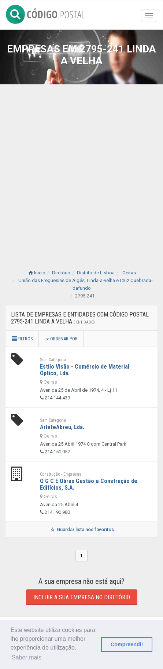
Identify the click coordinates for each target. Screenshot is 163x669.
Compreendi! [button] (127, 644)
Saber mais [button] (26, 657)
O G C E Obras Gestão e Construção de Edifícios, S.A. (88, 484)
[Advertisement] (81, 169)
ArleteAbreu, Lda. (62, 427)
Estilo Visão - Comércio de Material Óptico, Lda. (84, 370)
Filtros (22, 338)
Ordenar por (62, 338)
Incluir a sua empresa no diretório (81, 597)
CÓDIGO (45, 13)
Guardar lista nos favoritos (81, 529)
